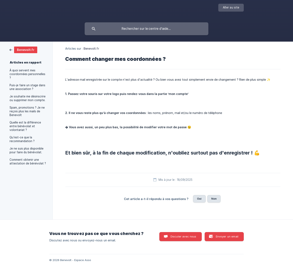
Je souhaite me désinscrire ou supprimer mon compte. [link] (28, 98)
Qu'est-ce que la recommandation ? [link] (22, 139)
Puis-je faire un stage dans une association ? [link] (27, 87)
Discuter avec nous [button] (183, 236)
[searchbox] (146, 28)
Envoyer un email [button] (227, 236)
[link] (23, 50)
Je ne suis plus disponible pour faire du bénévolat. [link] (26, 150)
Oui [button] (199, 198)
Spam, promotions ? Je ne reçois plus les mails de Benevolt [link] (27, 111)
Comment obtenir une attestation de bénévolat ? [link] (28, 161)
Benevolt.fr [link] (91, 48)
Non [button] (214, 198)
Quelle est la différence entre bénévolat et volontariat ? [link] (25, 126)
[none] (231, 8)
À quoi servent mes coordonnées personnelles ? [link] (27, 74)
